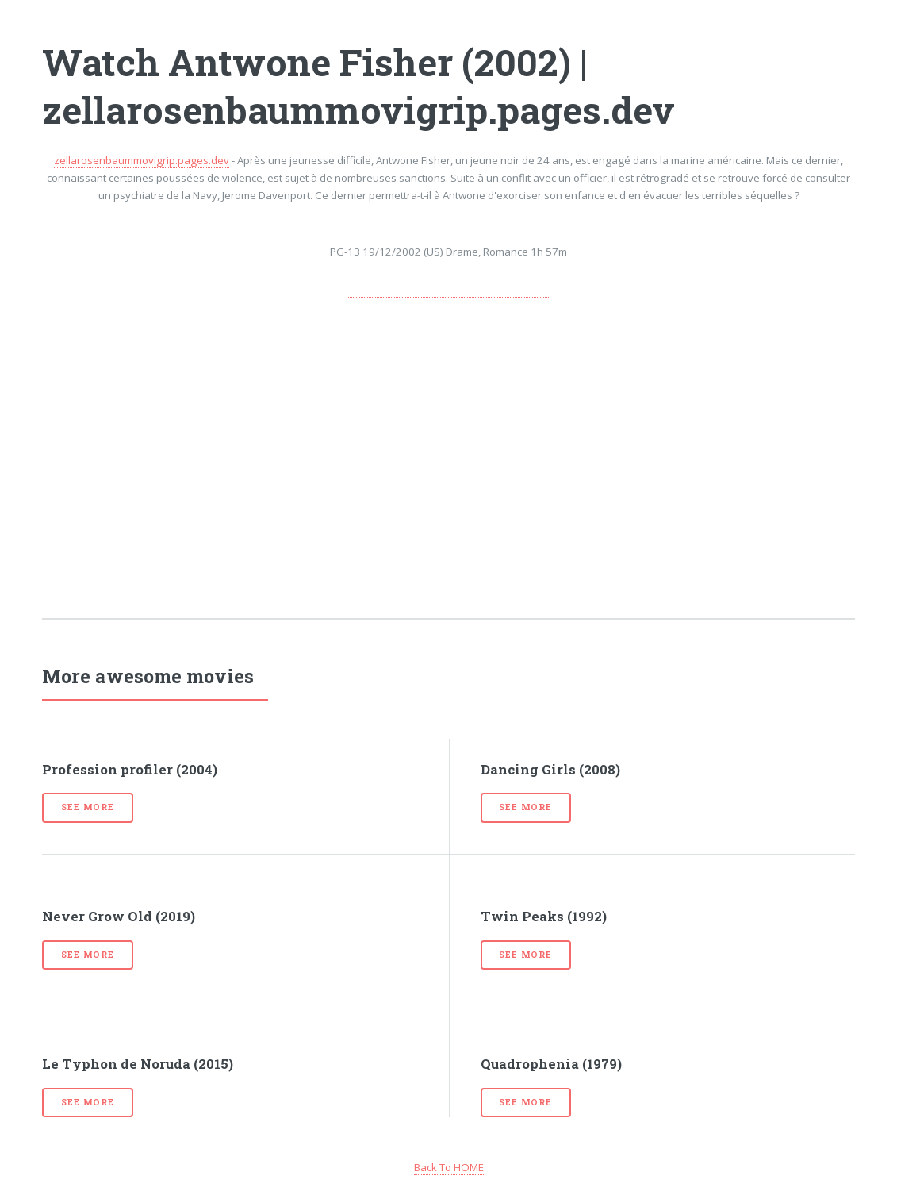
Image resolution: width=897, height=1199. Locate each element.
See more (87, 807)
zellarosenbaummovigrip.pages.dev (141, 160)
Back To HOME (449, 1167)
